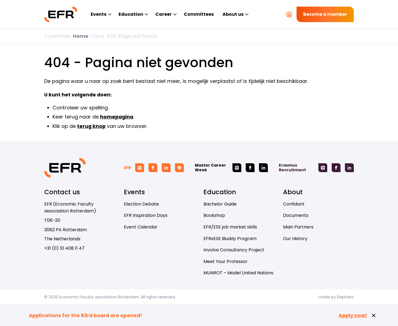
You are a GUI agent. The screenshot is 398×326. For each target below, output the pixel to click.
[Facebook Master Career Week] (250, 167)
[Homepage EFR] (60, 14)
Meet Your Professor (225, 261)
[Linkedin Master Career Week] (263, 167)
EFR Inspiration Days (145, 215)
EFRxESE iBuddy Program (229, 238)
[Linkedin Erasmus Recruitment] (349, 167)
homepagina (116, 116)
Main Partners (298, 227)
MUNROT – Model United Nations (238, 273)
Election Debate (141, 204)
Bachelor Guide (220, 204)
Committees (199, 14)
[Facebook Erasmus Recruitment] (336, 167)
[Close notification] (373, 315)
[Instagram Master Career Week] (236, 167)
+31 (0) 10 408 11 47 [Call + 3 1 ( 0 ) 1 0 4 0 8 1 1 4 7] (64, 248)
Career (163, 14)
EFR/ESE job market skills (230, 227)
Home (80, 36)
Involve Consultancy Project (233, 250)
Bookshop (214, 215)
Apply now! (353, 315)
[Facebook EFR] (152, 167)
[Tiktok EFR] (179, 167)
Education (131, 14)
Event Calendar (141, 227)
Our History (295, 238)
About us (232, 14)
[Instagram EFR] (139, 167)
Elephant (345, 297)
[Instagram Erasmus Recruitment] (322, 167)
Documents (295, 215)
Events (98, 14)
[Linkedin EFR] (166, 167)
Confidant (294, 204)
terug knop (91, 126)
